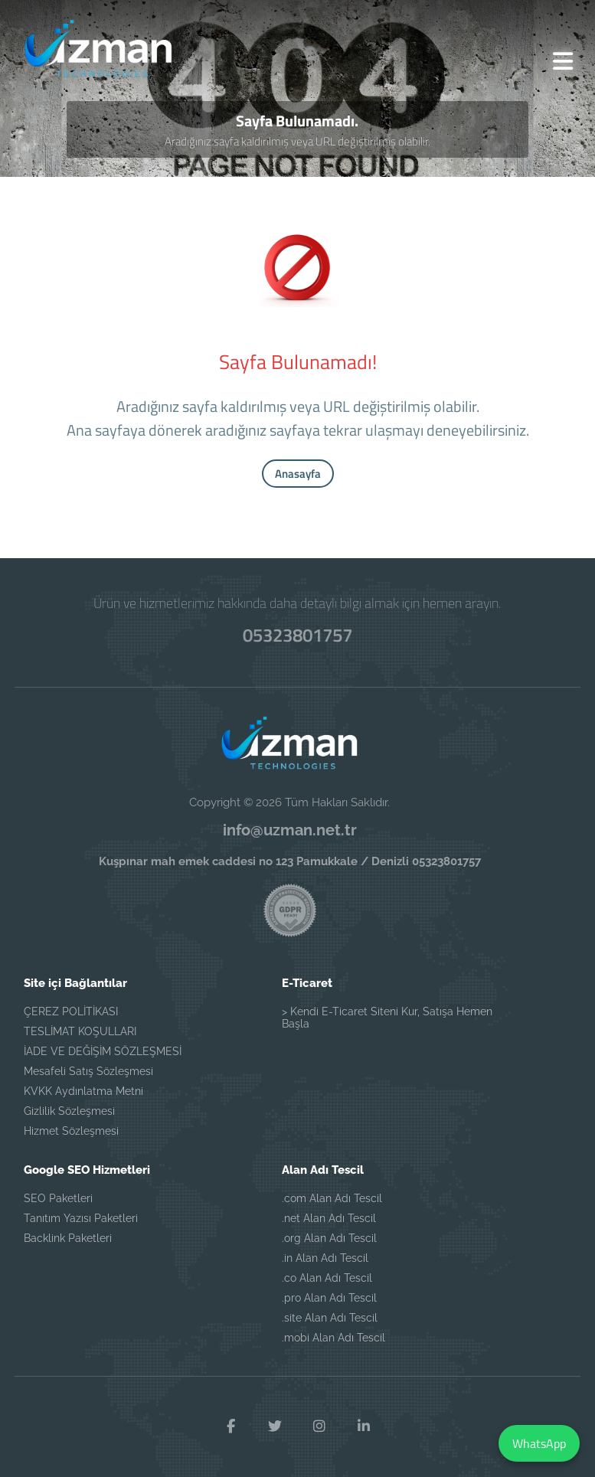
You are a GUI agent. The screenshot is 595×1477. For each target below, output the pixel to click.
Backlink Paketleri (68, 1238)
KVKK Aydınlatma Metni (83, 1091)
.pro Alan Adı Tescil (329, 1298)
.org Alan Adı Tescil (329, 1238)
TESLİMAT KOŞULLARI (80, 1031)
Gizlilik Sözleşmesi (69, 1111)
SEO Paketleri (58, 1198)
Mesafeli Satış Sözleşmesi (88, 1071)
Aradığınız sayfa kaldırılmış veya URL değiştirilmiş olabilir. (297, 141)
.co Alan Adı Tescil (327, 1278)
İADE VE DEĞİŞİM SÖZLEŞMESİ (102, 1051)
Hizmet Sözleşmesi (71, 1131)
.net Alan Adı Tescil (329, 1218)
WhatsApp (539, 1443)
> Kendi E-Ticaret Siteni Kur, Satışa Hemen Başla (387, 1017)
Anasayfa (298, 473)
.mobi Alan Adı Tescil (333, 1338)
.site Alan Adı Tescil (330, 1318)
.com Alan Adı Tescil (332, 1198)
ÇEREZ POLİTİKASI (71, 1011)
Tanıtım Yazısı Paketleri (81, 1218)
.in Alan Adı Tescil (325, 1258)
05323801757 (298, 635)
